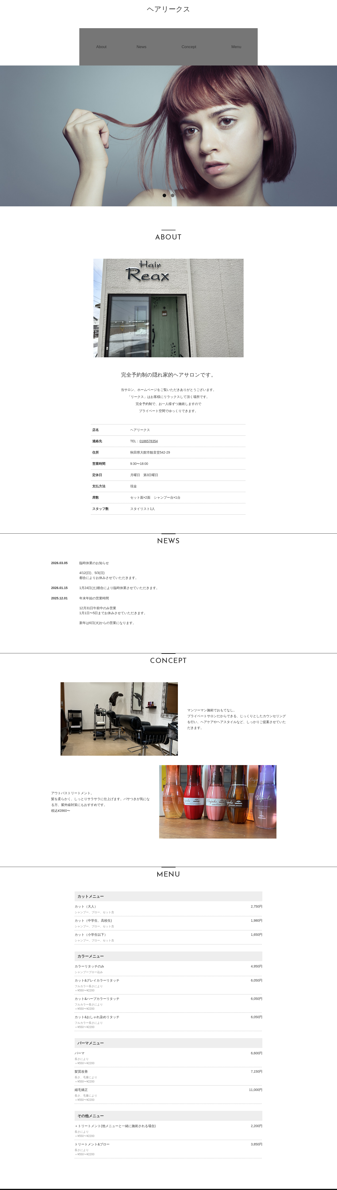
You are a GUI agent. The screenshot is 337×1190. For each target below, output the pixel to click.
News (141, 35)
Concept (189, 35)
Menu (238, 35)
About (100, 35)
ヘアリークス (168, 9)
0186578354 (148, 418)
